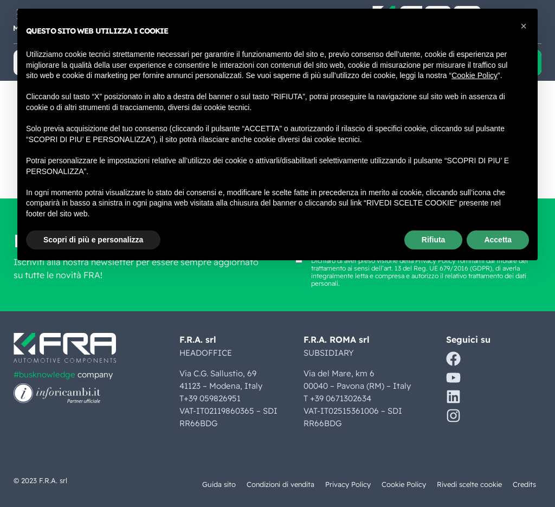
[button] (523, 26)
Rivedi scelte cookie (469, 484)
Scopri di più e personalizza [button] (93, 239)
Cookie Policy (404, 484)
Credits (524, 484)
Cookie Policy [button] (474, 75)
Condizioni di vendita (279, 484)
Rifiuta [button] (434, 239)
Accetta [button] (498, 239)
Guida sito (217, 484)
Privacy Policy (348, 484)
